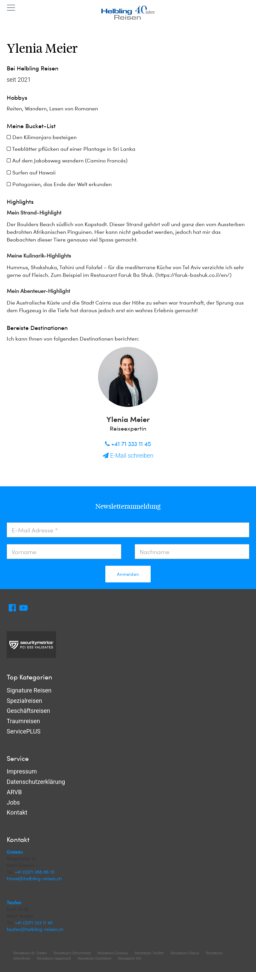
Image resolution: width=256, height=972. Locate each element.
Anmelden (128, 574)
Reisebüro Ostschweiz (72, 953)
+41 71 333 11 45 (128, 443)
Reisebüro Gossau (112, 953)
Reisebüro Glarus (185, 953)
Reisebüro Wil (129, 958)
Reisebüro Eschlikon (94, 958)
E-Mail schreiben (128, 455)
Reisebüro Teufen (149, 953)
